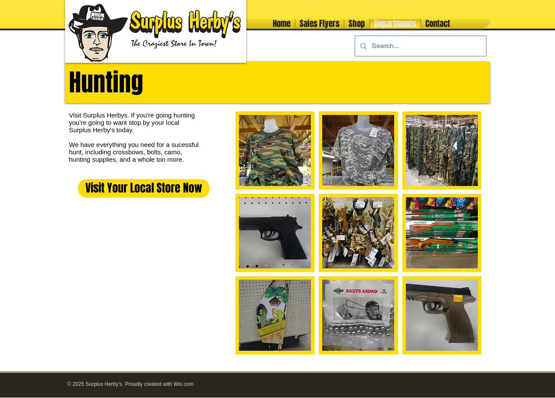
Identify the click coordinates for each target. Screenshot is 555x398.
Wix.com (183, 384)
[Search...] (420, 46)
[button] (274, 150)
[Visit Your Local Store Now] (143, 188)
